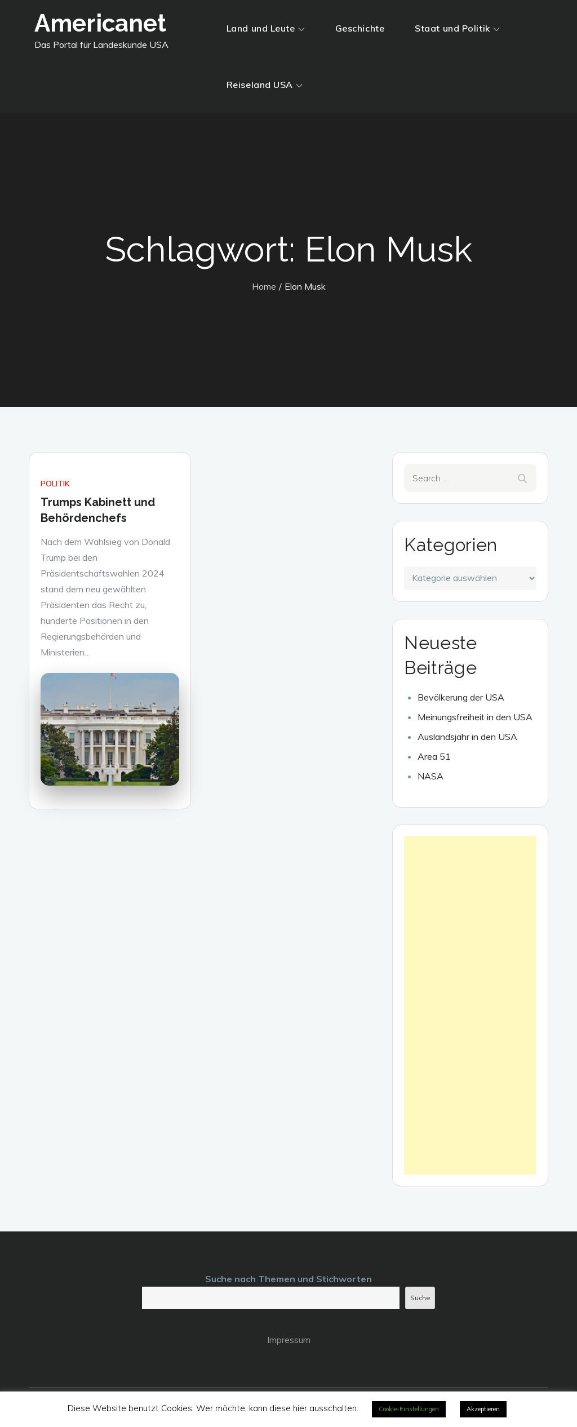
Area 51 (434, 756)
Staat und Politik (457, 28)
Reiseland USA (265, 84)
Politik (55, 483)
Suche (420, 1297)
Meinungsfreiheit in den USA (475, 717)
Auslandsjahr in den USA (467, 736)
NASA (430, 776)
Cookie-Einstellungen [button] (409, 1409)
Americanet (100, 23)
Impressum (288, 1339)
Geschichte (360, 28)
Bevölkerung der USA (461, 697)
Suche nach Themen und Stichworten (288, 1278)
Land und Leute (266, 28)
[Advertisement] (470, 1005)
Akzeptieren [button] (483, 1409)
